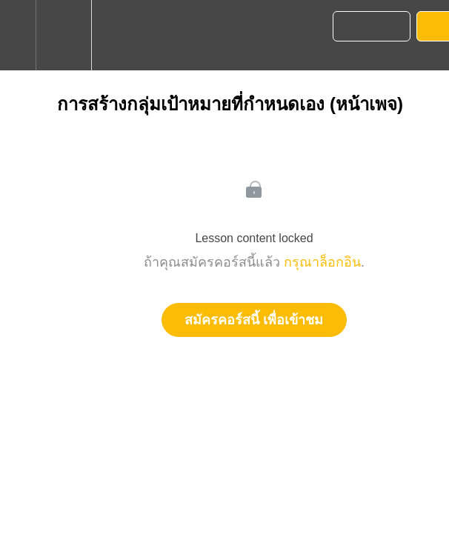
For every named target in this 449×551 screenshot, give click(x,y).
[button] (18, 35)
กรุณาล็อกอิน (322, 262)
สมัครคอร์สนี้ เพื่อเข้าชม (253, 320)
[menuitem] (63, 35)
